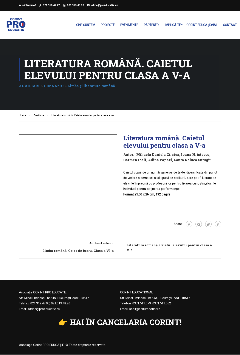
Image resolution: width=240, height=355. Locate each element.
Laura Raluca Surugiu (193, 160)
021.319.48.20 (75, 5)
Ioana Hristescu (195, 155)
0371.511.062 (161, 304)
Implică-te (173, 25)
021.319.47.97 (51, 5)
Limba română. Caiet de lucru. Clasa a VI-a (78, 251)
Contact (230, 25)
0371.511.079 (141, 304)
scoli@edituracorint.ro (144, 309)
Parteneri (151, 25)
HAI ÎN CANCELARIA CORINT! (126, 323)
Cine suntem (85, 25)
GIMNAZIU (54, 86)
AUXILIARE (29, 86)
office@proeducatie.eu (104, 5)
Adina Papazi (160, 160)
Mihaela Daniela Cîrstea (157, 155)
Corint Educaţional (201, 25)
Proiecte (108, 25)
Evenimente (129, 25)
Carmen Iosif (134, 160)
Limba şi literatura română (91, 86)
